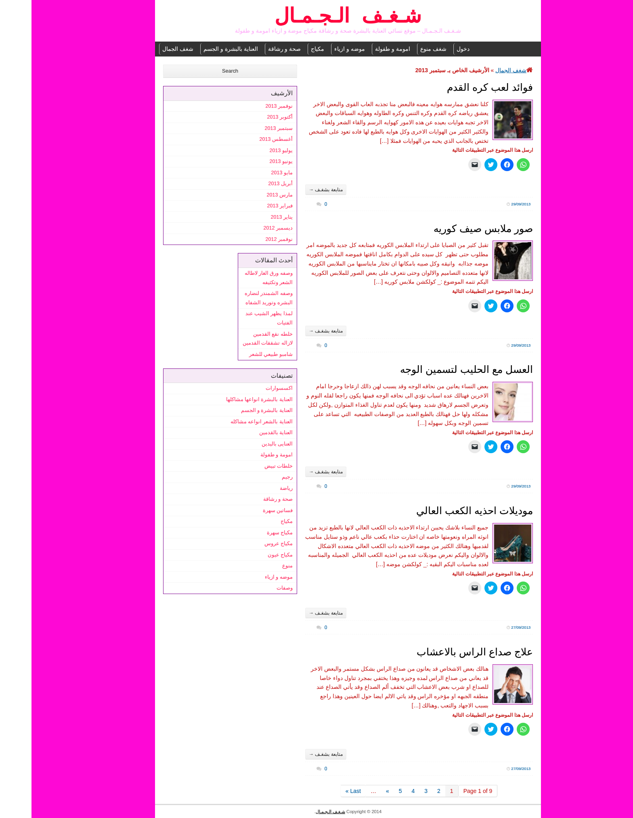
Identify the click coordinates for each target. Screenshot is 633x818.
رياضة (254, 488)
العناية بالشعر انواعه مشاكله (230, 422)
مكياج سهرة (248, 533)
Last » (321, 791)
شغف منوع (402, 49)
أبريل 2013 (249, 183)
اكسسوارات (247, 388)
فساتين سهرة (246, 510)
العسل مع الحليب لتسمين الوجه (435, 369)
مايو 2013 (250, 173)
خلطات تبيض (247, 466)
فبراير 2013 (248, 206)
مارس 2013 (248, 195)
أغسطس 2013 (244, 139)
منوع (256, 566)
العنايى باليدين (246, 444)
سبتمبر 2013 (247, 128)
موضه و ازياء (318, 49)
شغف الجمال (146, 49)
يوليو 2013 (249, 150)
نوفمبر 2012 (247, 239)
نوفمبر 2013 (247, 106)
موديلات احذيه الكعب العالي (443, 510)
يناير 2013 (250, 217)
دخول (431, 49)
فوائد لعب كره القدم (458, 87)
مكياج (286, 49)
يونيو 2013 (249, 161)
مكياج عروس (247, 543)
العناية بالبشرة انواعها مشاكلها (228, 399)
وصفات (253, 588)
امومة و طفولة (361, 49)
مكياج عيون (249, 555)
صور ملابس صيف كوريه (451, 228)
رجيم (255, 477)
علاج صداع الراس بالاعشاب (443, 651)
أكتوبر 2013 (248, 117)
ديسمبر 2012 (246, 228)
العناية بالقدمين (245, 432)
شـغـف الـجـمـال (316, 17)
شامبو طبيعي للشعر (239, 354)
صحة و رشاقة (253, 49)
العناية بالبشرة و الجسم (199, 49)
